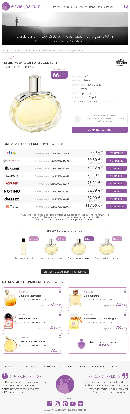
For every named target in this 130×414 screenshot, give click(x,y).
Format (75, 101)
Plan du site (99, 366)
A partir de (58, 69)
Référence (77, 80)
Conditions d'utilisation (56, 366)
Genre (75, 88)
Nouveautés (80, 6)
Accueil (5, 50)
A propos (29, 366)
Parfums (56, 6)
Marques (109, 6)
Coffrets (67, 6)
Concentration (79, 84)
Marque (75, 76)
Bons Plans (95, 6)
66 (59, 75)
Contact (117, 366)
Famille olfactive (79, 97)
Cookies (82, 366)
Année (75, 93)
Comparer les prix (100, 129)
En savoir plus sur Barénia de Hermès (65, 271)
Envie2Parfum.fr (21, 6)
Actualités (12, 366)
